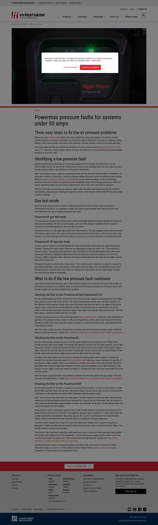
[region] (80, 63)
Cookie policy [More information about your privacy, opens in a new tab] (96, 61)
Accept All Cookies (90, 67)
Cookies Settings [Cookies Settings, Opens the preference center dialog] (70, 67)
